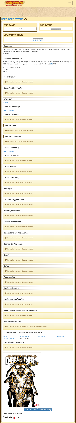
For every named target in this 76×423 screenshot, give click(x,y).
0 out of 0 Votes (38, 40)
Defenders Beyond (12, 19)
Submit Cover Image (45, 410)
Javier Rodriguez (8, 110)
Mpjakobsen (60, 336)
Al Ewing (6, 103)
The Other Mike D (8, 338)
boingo (5, 336)
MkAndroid (41, 336)
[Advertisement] (38, 12)
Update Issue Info (30, 410)
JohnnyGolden (25, 336)
